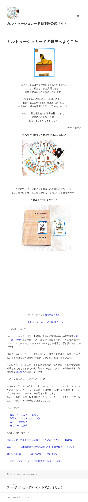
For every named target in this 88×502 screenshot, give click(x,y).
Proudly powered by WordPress (18, 497)
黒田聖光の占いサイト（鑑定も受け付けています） (32, 454)
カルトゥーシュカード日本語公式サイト (37, 23)
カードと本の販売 (19, 422)
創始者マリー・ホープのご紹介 (25, 418)
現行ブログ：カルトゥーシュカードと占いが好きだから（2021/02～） (41, 440)
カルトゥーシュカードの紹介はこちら (44, 322)
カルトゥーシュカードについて (25, 415)
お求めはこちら (52, 315)
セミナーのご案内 (19, 425)
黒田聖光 (20, 372)
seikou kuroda (31, 474)
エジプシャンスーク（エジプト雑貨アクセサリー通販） (34, 461)
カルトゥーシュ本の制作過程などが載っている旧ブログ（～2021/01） (41, 447)
